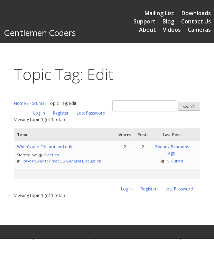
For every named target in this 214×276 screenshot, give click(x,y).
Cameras (199, 29)
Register (61, 113)
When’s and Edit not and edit (45, 147)
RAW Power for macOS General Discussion (61, 161)
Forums (36, 103)
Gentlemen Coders (40, 32)
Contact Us (196, 21)
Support (144, 21)
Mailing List (160, 13)
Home (20, 103)
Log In (39, 113)
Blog (168, 21)
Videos (172, 29)
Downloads (196, 13)
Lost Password (91, 113)
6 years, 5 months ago (172, 150)
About (147, 29)
